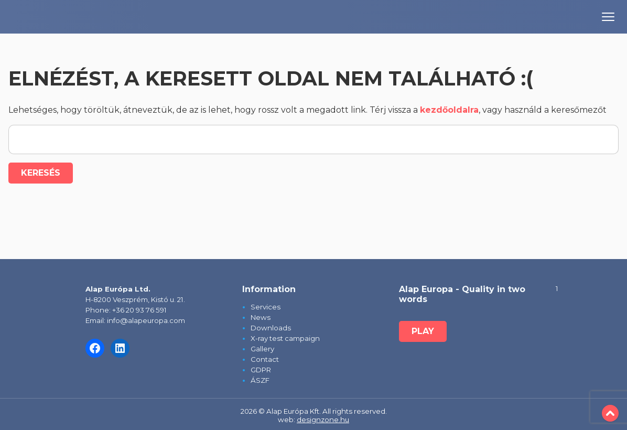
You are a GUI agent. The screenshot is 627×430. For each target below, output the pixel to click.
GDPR (261, 370)
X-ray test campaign (285, 338)
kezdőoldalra (449, 110)
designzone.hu (323, 419)
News (261, 317)
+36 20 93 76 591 (139, 310)
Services (265, 307)
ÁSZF (260, 380)
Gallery (262, 349)
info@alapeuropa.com (146, 320)
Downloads (271, 328)
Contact (265, 359)
